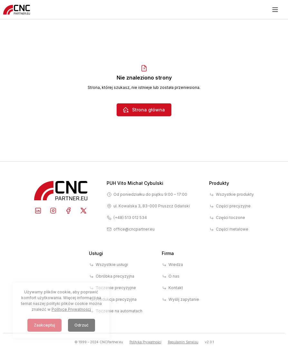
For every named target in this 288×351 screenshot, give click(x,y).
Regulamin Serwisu (183, 342)
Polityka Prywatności (145, 342)
